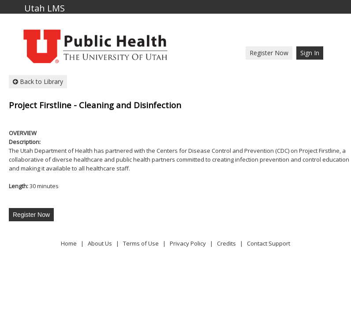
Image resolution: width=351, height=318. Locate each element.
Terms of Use (141, 243)
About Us (100, 243)
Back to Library (38, 81)
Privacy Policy (188, 243)
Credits (226, 243)
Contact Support (268, 243)
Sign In (309, 53)
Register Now (269, 53)
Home (69, 243)
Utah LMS (44, 9)
